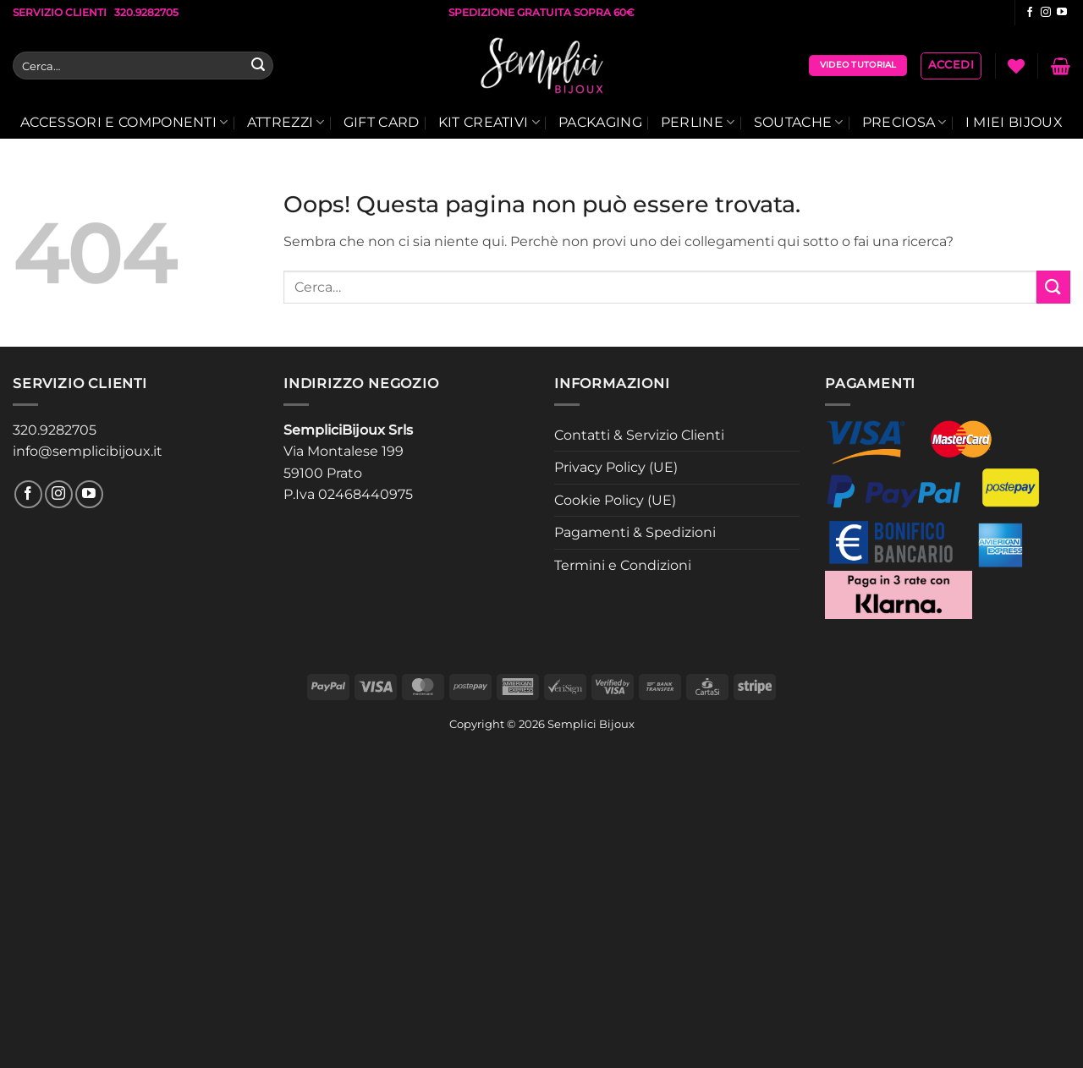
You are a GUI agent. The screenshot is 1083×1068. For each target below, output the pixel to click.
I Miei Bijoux (1014, 122)
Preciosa (904, 122)
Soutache (799, 122)
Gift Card (382, 122)
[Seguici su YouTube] (1062, 13)
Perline (698, 122)
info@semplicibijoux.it (87, 451)
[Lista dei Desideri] (1016, 66)
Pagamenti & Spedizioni (635, 532)
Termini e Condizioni (622, 565)
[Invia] (258, 66)
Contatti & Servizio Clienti (639, 435)
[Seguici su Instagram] (1046, 13)
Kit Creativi (489, 122)
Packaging (600, 122)
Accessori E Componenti (124, 122)
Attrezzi (286, 122)
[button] (951, 65)
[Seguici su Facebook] (1030, 13)
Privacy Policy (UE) (616, 467)
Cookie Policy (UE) (615, 500)
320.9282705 (54, 430)
